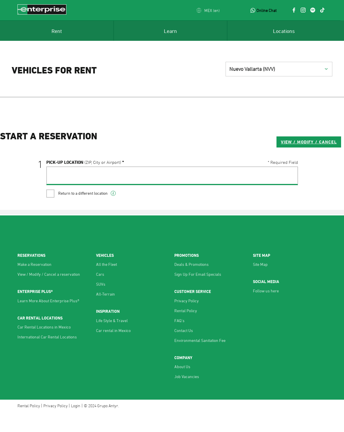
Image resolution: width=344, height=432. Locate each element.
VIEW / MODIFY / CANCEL (262, 165)
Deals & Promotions (191, 283)
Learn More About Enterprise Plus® (48, 319)
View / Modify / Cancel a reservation (48, 293)
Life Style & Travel (112, 339)
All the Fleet (106, 283)
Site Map (260, 283)
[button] (208, 10)
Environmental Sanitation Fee (200, 359)
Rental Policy (185, 329)
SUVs (100, 303)
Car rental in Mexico (113, 349)
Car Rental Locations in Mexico (44, 346)
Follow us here (266, 310)
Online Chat (266, 10)
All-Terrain (105, 313)
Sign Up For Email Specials (197, 293)
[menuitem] (57, 30)
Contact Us (183, 349)
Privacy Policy (186, 319)
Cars (100, 293)
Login (75, 424)
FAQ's (179, 339)
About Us (182, 385)
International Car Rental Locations (47, 356)
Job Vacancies (186, 395)
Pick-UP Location (83, 185)
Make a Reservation (34, 283)
